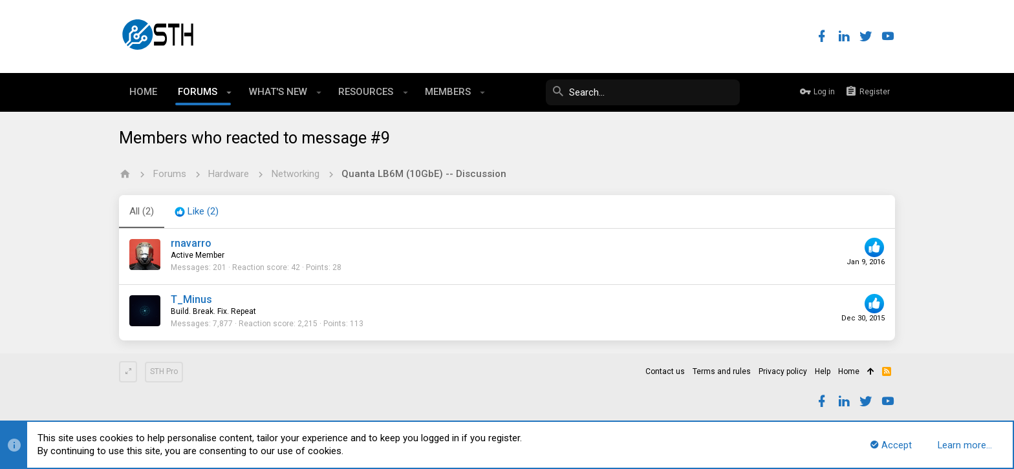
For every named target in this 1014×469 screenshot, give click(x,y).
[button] (229, 92)
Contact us (665, 371)
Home (848, 371)
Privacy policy (783, 371)
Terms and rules (722, 371)
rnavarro (191, 243)
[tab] (196, 212)
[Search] (643, 92)
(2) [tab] (141, 211)
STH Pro (164, 371)
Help (822, 371)
